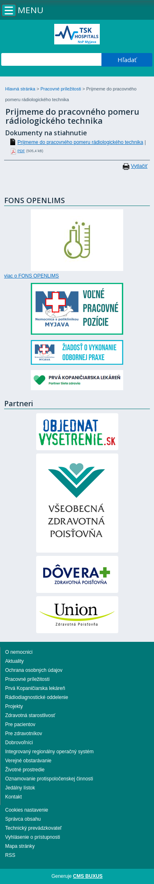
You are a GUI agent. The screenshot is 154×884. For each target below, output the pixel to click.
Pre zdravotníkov (23, 733)
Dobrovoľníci (19, 742)
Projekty (14, 706)
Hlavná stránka (21, 88)
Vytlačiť (139, 166)
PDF (21, 151)
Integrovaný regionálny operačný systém (49, 751)
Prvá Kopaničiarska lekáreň (35, 688)
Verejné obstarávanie (28, 761)
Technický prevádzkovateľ (33, 828)
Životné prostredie (25, 770)
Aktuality (14, 661)
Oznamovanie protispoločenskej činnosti (49, 779)
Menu (31, 10)
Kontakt (13, 797)
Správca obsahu (23, 819)
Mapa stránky (20, 846)
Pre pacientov (20, 724)
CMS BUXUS (88, 876)
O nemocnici (19, 652)
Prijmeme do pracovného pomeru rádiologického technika (80, 142)
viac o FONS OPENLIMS (31, 276)
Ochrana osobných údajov (33, 670)
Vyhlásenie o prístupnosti (32, 837)
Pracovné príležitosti (61, 88)
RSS (10, 855)
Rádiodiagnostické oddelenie (36, 697)
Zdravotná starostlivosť (30, 715)
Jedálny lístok (20, 788)
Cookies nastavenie (26, 810)
